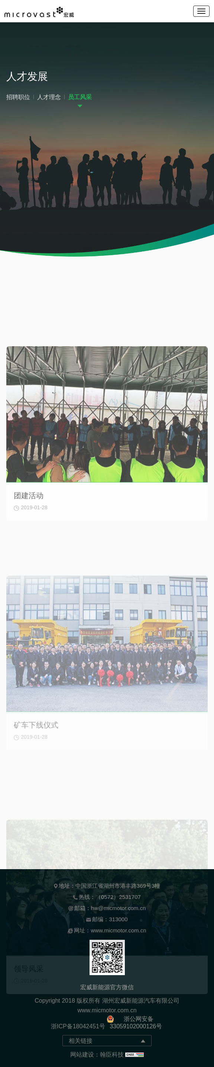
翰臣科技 (112, 1054)
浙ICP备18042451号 (78, 1026)
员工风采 (80, 99)
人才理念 (49, 99)
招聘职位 (18, 99)
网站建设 (82, 1054)
